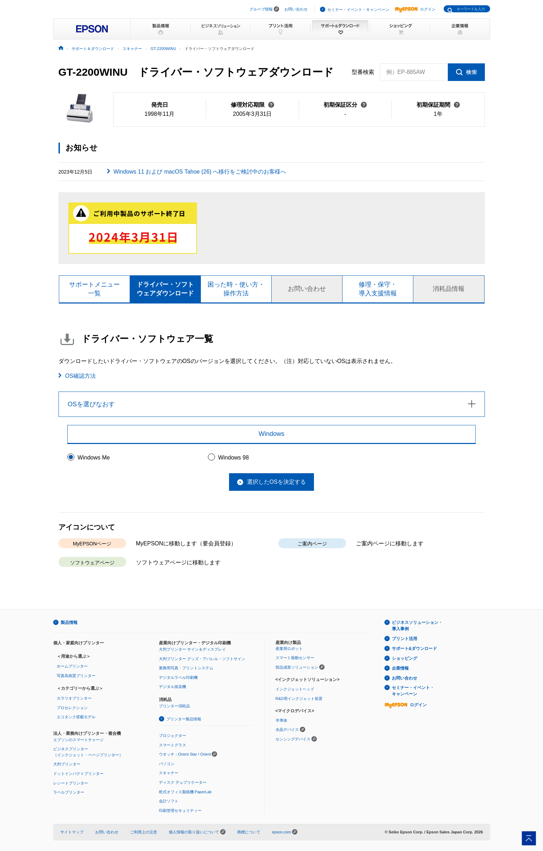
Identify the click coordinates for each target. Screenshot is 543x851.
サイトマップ (72, 832)
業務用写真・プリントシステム (186, 668)
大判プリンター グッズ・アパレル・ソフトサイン (202, 659)
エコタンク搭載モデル (76, 717)
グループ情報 (261, 9)
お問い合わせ (296, 9)
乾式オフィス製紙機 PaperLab (185, 792)
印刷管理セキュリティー (180, 810)
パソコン (166, 764)
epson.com (281, 832)
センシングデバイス (293, 739)
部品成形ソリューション (297, 667)
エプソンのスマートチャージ (78, 740)
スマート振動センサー (295, 658)
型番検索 (363, 72)
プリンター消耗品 (174, 706)
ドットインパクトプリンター (78, 773)
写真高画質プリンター (76, 676)
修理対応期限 (252, 105)
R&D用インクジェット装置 (299, 698)
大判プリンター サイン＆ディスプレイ (192, 649)
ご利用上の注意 (143, 832)
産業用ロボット (289, 648)
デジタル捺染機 (172, 686)
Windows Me (94, 458)
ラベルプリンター (68, 792)
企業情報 (400, 668)
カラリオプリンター (74, 698)
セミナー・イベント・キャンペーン (358, 9)
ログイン (415, 9)
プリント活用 (404, 638)
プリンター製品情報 (183, 719)
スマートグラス (172, 745)
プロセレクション (72, 708)
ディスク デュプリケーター (182, 782)
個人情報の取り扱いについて (197, 832)
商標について (248, 832)
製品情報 (69, 622)
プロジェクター (172, 735)
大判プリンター (66, 764)
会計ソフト (168, 801)
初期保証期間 (438, 105)
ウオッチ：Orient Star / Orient (185, 754)
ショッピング (404, 658)
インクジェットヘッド (295, 689)
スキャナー (168, 773)
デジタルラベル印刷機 (178, 677)
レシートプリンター (70, 783)
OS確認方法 (80, 376)
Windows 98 (233, 458)
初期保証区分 (345, 105)
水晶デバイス (287, 729)
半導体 (281, 720)
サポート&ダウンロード (414, 648)
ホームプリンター (72, 666)
